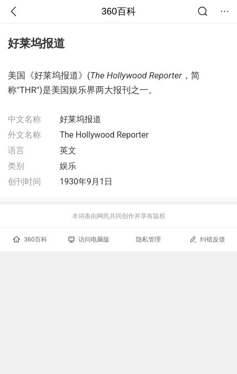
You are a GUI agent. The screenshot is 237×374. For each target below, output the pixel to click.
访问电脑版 (88, 239)
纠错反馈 (207, 239)
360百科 (118, 11)
